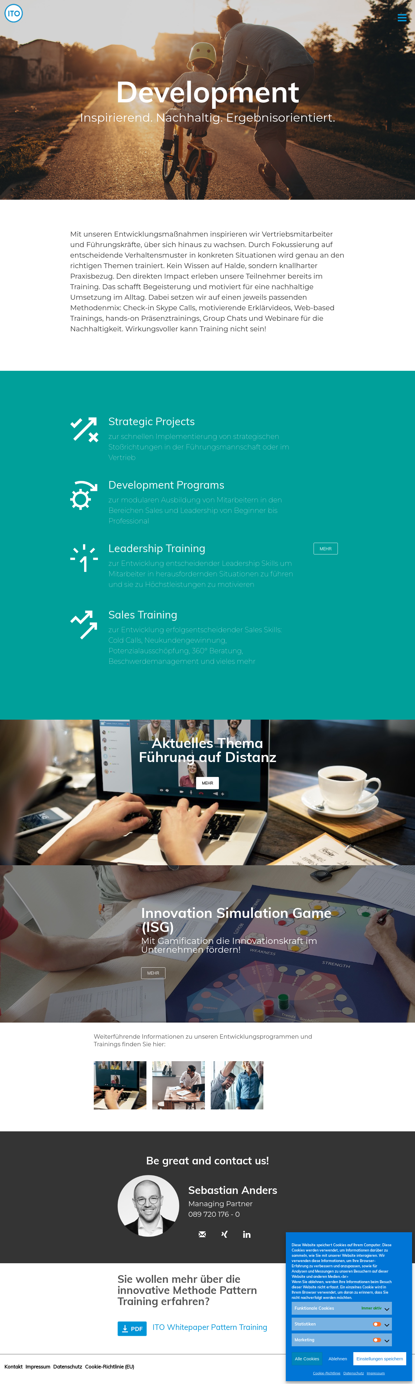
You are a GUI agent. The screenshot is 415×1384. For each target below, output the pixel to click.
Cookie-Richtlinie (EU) (109, 1367)
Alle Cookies (307, 1358)
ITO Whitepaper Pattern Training (210, 1327)
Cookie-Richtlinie (326, 1373)
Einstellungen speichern (380, 1358)
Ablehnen (337, 1358)
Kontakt (13, 1367)
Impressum (376, 1373)
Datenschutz (353, 1373)
